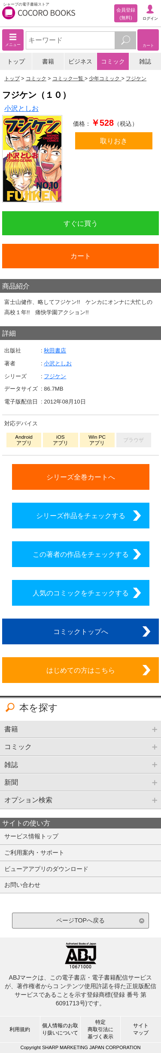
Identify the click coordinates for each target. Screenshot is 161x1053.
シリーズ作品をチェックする (80, 515)
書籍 (48, 61)
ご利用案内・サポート (34, 852)
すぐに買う (81, 223)
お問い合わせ (22, 884)
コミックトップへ (80, 631)
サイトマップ (141, 1029)
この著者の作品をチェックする (81, 554)
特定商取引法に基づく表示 (100, 1029)
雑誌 (145, 61)
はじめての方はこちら (80, 670)
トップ (16, 61)
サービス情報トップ (31, 836)
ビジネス (80, 61)
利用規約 (19, 1029)
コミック (113, 61)
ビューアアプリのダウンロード (46, 868)
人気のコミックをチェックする (81, 593)
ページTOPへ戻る (80, 920)
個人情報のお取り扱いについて (60, 1029)
